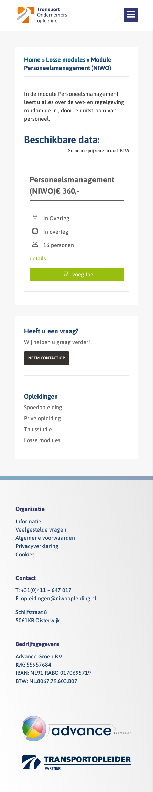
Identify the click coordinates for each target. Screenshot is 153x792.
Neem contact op (46, 358)
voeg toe (77, 274)
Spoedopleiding (43, 407)
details (38, 258)
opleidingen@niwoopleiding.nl (58, 598)
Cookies (25, 554)
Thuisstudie (38, 429)
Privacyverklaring (36, 546)
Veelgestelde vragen (40, 529)
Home (32, 59)
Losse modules (65, 59)
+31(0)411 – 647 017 (46, 590)
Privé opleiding (42, 418)
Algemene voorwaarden (45, 538)
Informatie (28, 521)
